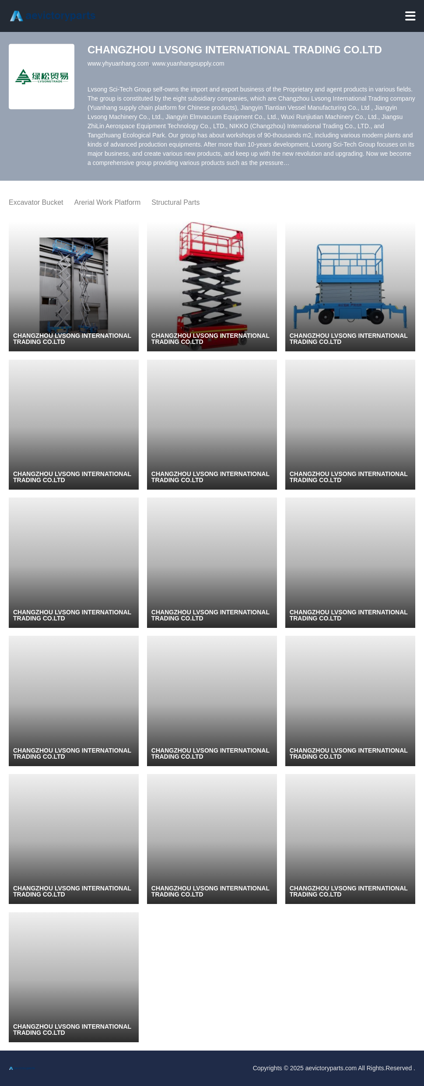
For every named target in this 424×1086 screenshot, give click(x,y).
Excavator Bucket (36, 202)
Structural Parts (175, 202)
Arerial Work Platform (107, 202)
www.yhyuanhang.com (118, 63)
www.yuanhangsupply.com (188, 63)
